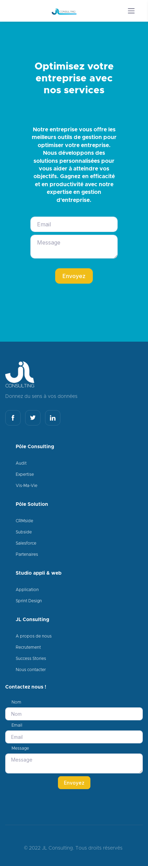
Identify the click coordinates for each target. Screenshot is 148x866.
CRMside (24, 521)
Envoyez (74, 275)
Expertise (25, 474)
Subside (24, 532)
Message (20, 748)
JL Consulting (32, 619)
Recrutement (28, 647)
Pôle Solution (32, 504)
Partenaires (27, 554)
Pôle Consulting (35, 446)
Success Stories (31, 658)
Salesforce (26, 543)
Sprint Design (29, 601)
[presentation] (83, 300)
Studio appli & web (38, 573)
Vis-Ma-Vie (26, 485)
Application (27, 590)
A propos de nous (34, 636)
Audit (21, 463)
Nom (16, 702)
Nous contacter (31, 670)
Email (17, 725)
